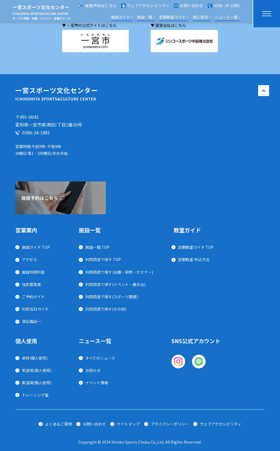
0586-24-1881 (224, 7)
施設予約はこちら (97, 7)
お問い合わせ (188, 7)
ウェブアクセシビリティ (145, 7)
